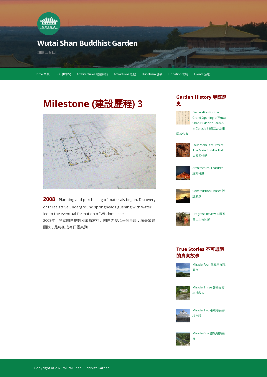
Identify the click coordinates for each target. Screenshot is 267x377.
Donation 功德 (178, 74)
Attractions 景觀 (125, 74)
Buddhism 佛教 (152, 74)
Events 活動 (202, 74)
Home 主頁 (42, 74)
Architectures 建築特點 (92, 74)
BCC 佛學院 (63, 74)
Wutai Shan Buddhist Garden (87, 43)
